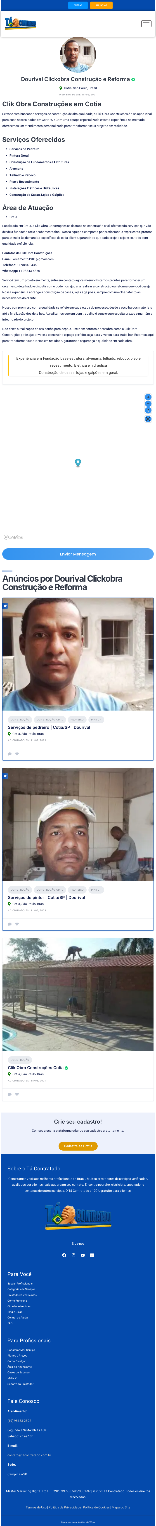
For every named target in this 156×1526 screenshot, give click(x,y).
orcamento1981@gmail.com (33, 259)
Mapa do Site (121, 1507)
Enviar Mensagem (78, 554)
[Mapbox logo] (14, 537)
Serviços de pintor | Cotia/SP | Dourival (46, 897)
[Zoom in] (148, 397)
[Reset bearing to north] (148, 410)
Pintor (96, 720)
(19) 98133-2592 (19, 1420)
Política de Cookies (96, 1507)
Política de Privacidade (65, 1507)
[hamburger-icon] (146, 23)
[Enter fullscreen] (148, 419)
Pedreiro (77, 720)
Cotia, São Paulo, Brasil (80, 88)
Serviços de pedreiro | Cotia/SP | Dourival (49, 727)
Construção (20, 720)
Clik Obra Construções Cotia (36, 1067)
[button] (78, 463)
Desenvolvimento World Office (78, 1522)
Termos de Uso (36, 1507)
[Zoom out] (148, 403)
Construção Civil (50, 720)
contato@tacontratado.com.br (29, 1455)
